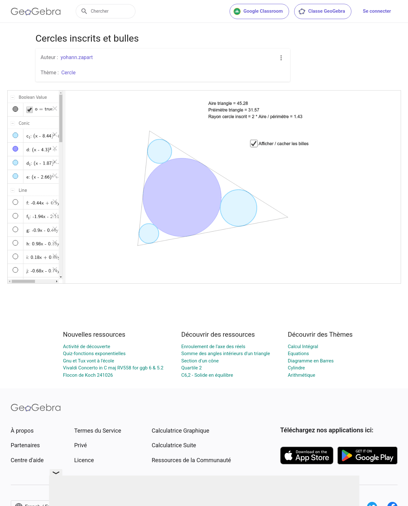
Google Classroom (258, 11)
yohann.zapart (76, 57)
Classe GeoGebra (321, 11)
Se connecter (377, 11)
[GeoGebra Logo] (36, 11)
